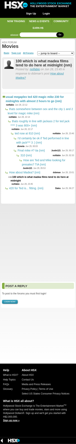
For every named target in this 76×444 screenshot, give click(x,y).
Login (46, 13)
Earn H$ (38, 28)
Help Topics (9, 379)
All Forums (28, 53)
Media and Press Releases (36, 384)
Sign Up (31, 13)
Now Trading (16, 21)
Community (61, 21)
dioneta (21, 146)
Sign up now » (11, 420)
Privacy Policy (29, 389)
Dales (58, 188)
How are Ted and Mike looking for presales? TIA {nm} (43, 162)
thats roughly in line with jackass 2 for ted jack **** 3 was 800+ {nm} (40, 123)
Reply (6, 53)
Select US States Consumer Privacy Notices (45, 393)
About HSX (28, 375)
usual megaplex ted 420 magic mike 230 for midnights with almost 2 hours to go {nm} (35, 99)
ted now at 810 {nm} (27, 133)
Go (60, 34)
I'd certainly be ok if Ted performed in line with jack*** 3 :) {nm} (42, 140)
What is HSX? (10, 375)
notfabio (35, 69)
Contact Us (28, 379)
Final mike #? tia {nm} (31, 150)
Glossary (8, 389)
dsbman (57, 172)
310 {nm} (26, 155)
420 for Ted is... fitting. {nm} (25, 188)
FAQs (6, 384)
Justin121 (56, 150)
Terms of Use (46, 389)
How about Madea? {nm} (24, 172)
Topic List (16, 53)
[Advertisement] (38, 243)
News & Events (39, 21)
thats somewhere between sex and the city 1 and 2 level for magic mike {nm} (40, 111)
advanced (14, 35)
